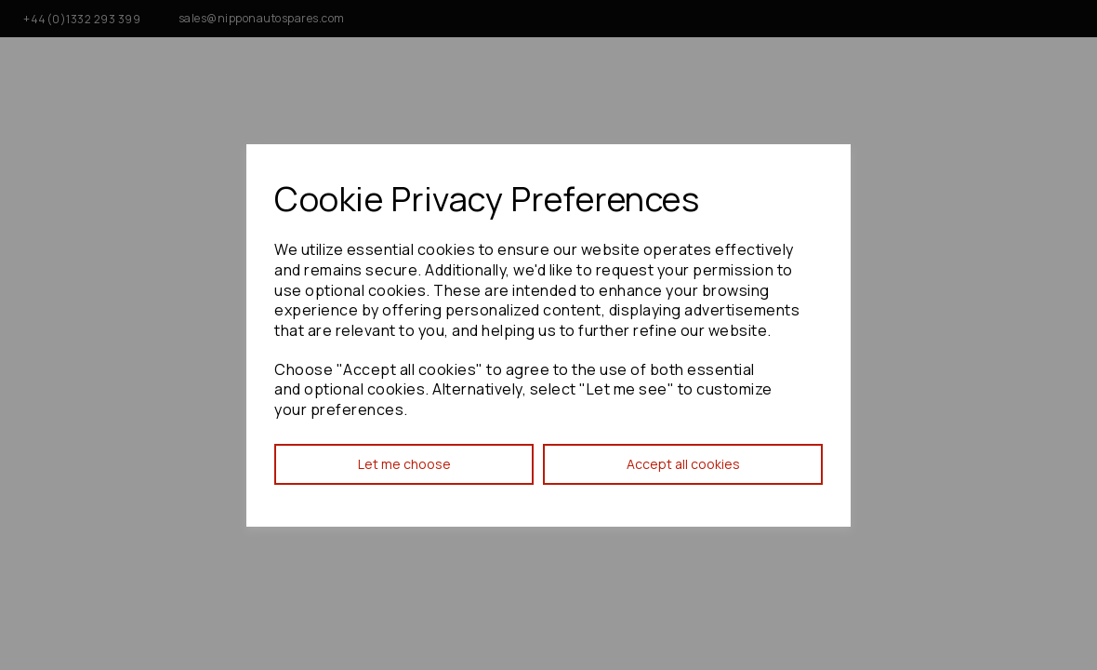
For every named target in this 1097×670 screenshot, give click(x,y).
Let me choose (404, 464)
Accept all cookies (683, 464)
